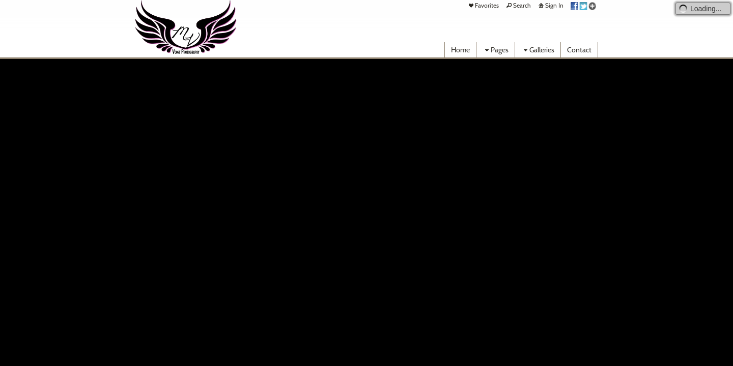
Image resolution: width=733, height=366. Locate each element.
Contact (579, 49)
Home (460, 49)
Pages (496, 49)
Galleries (537, 49)
